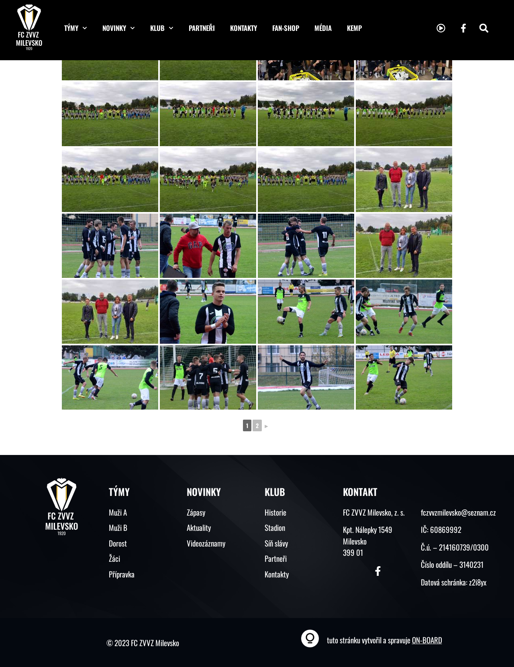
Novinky (118, 28)
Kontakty (243, 28)
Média (323, 28)
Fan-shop (285, 28)
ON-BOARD (427, 639)
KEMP (354, 28)
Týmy (75, 28)
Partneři (202, 28)
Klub (161, 28)
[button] (484, 28)
